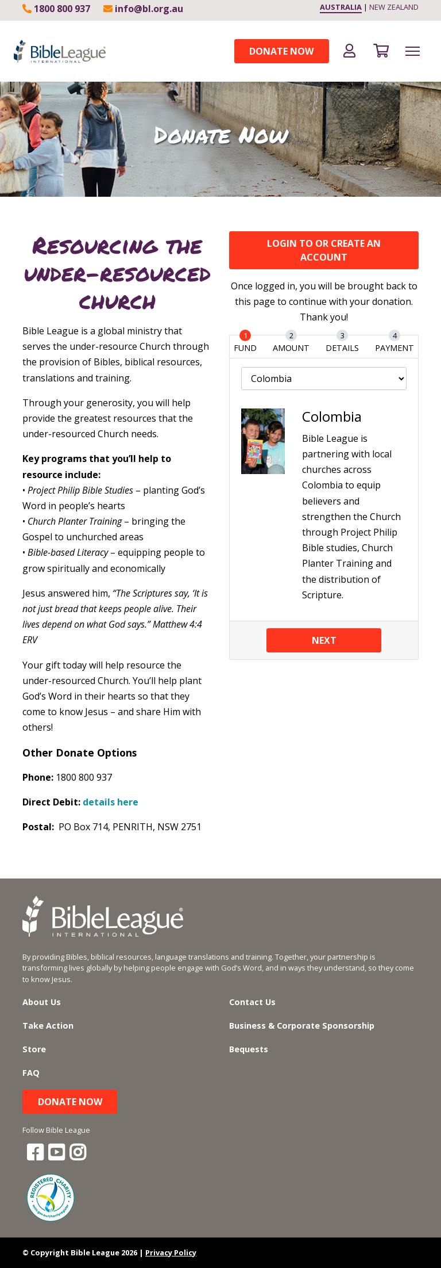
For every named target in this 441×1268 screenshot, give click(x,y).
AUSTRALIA (341, 7)
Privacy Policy (170, 1252)
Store (34, 1049)
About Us (41, 1001)
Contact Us (252, 1001)
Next (324, 640)
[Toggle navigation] (412, 51)
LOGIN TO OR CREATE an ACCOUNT (324, 250)
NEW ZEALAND (394, 7)
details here (110, 802)
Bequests (248, 1049)
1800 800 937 (56, 8)
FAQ (31, 1072)
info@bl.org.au (143, 8)
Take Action (48, 1025)
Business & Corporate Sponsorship (301, 1025)
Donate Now (281, 51)
